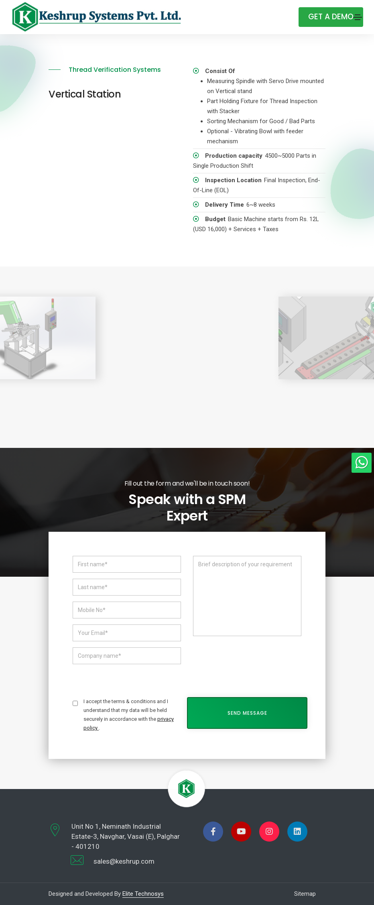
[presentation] (254, 661)
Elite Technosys (143, 893)
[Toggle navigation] (357, 17)
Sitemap (305, 893)
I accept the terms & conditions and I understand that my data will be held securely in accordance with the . (128, 714)
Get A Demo (331, 16)
